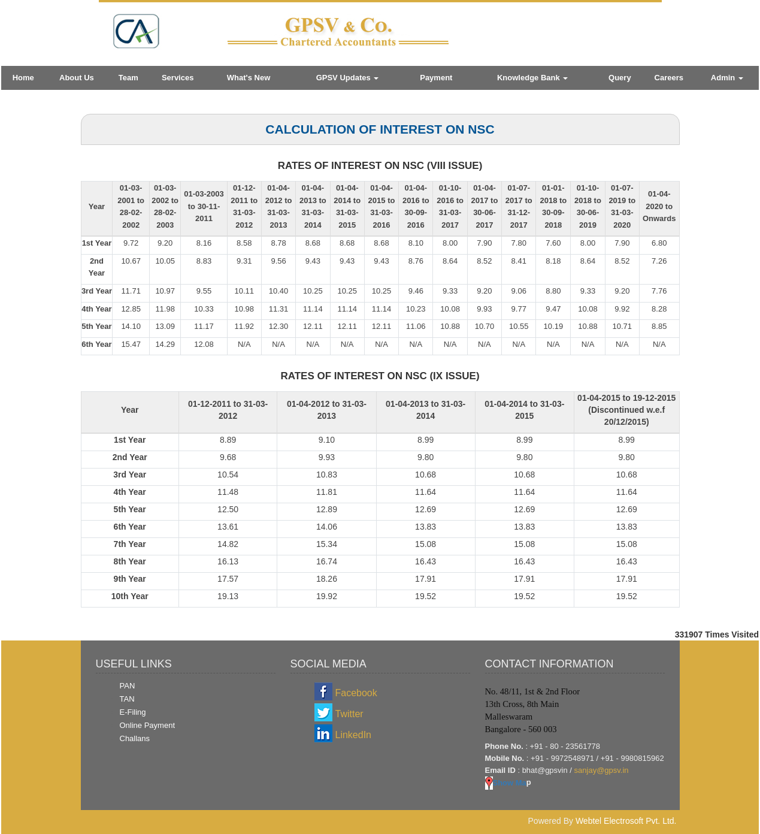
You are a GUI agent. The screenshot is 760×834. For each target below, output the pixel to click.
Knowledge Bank (532, 77)
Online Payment (147, 725)
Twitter (349, 714)
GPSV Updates (347, 77)
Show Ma (505, 782)
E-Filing (133, 712)
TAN (127, 698)
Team (128, 77)
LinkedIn (353, 735)
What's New (248, 77)
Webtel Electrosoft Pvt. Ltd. (626, 821)
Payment (436, 77)
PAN (127, 685)
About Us (76, 77)
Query (619, 77)
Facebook (356, 693)
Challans (135, 738)
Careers (669, 77)
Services (178, 77)
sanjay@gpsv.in (601, 770)
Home (23, 77)
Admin (727, 77)
